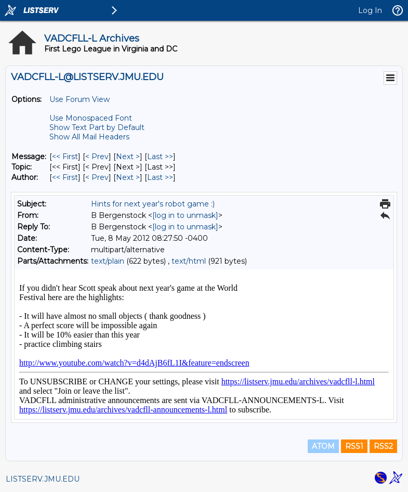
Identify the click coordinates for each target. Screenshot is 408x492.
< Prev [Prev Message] (97, 156)
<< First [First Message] (65, 156)
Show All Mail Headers (89, 136)
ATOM (323, 446)
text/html (189, 261)
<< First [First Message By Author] (65, 177)
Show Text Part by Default (96, 127)
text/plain (107, 261)
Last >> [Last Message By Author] (160, 177)
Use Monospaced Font (90, 118)
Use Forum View (79, 99)
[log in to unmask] (185, 215)
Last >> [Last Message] (160, 156)
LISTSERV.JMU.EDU (43, 479)
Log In (370, 10)
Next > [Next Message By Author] (128, 177)
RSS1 (354, 446)
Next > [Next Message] (128, 156)
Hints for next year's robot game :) (153, 204)
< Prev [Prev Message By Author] (97, 177)
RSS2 (383, 446)
